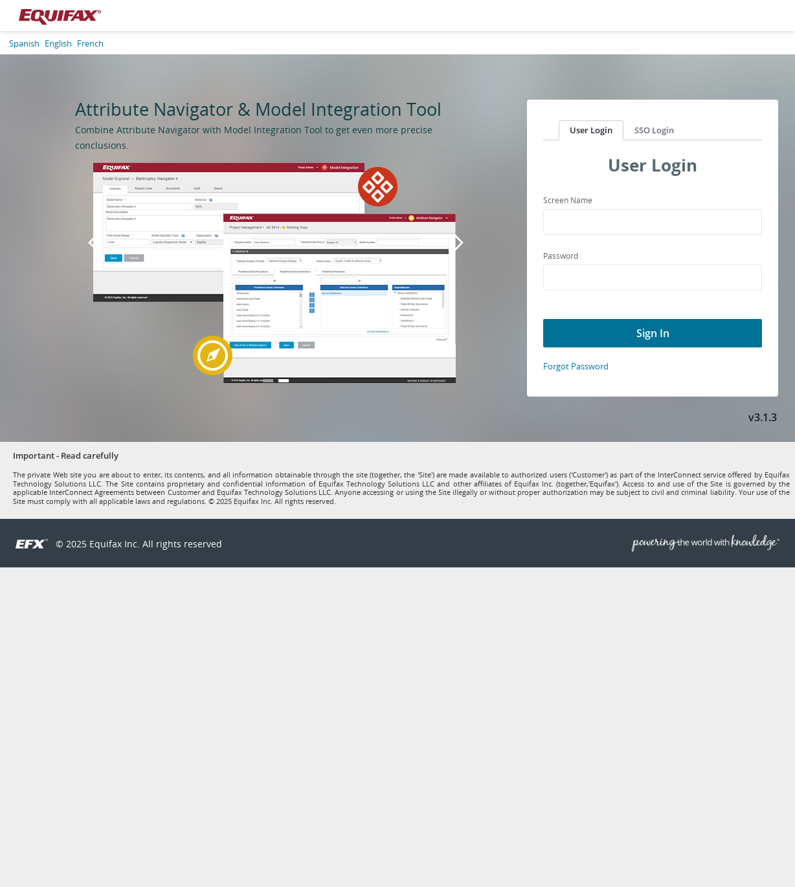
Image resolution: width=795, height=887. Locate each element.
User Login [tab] (591, 130)
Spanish (24, 43)
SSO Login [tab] (654, 130)
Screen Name (567, 200)
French (90, 43)
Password (560, 255)
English (58, 43)
